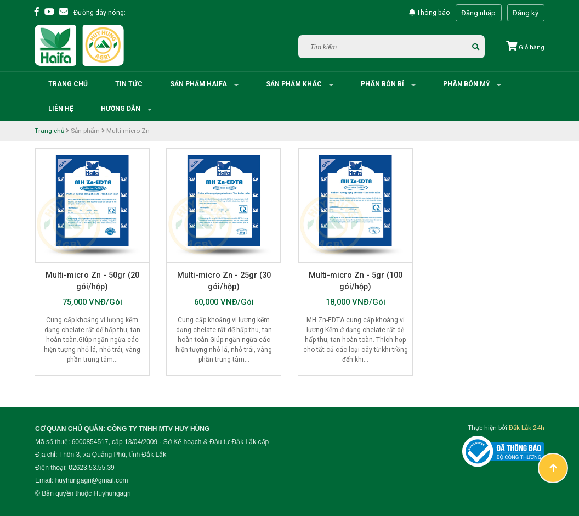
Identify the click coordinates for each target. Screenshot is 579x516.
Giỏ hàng (525, 47)
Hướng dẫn (121, 109)
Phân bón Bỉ (383, 84)
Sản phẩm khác (294, 84)
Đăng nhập (478, 13)
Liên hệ (60, 109)
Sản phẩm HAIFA (199, 84)
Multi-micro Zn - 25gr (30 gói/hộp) (224, 281)
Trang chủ (68, 84)
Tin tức (129, 84)
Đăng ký (525, 13)
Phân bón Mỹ (467, 84)
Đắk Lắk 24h (526, 427)
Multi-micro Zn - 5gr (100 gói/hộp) (355, 281)
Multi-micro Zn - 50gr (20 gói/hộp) (92, 281)
